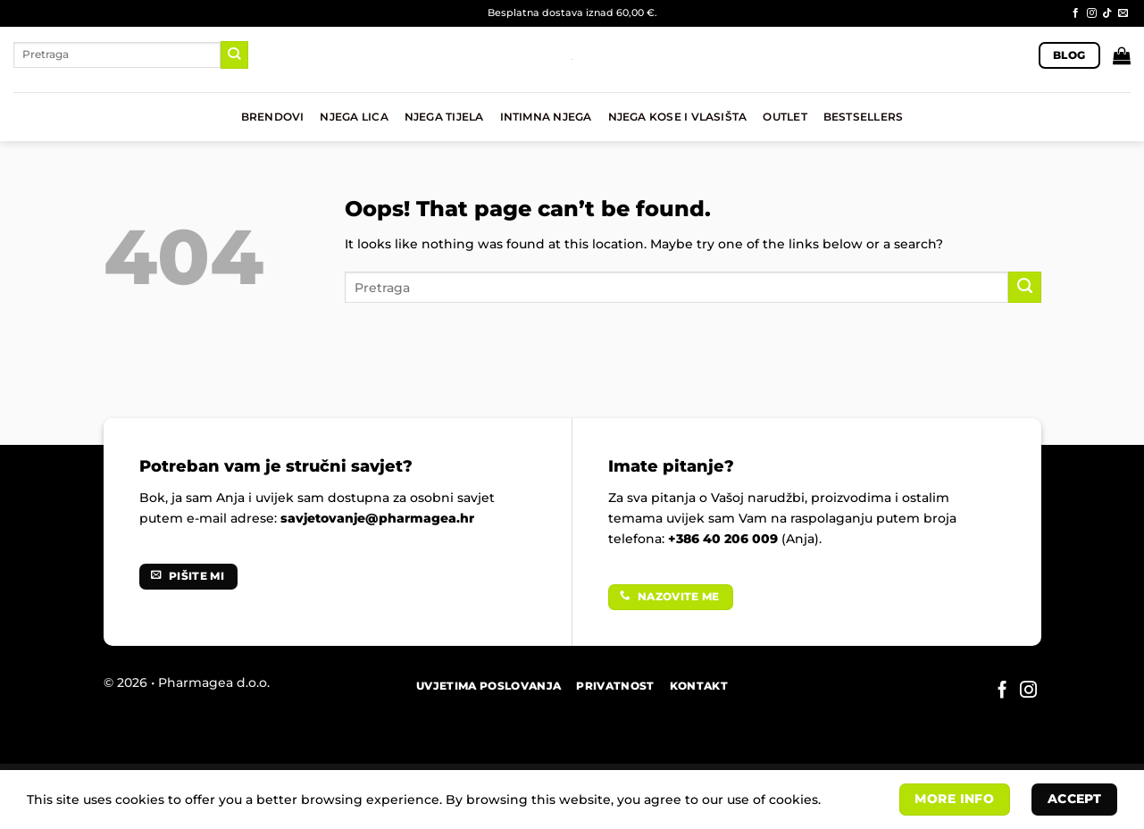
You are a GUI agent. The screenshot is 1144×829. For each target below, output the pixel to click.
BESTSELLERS (863, 117)
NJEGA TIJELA (444, 117)
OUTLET (784, 117)
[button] (1122, 55)
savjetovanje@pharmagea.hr (377, 518)
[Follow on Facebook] (1076, 13)
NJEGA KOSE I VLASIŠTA (677, 117)
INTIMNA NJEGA (546, 117)
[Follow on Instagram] (1092, 13)
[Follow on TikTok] (1107, 13)
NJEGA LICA (354, 117)
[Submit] (234, 54)
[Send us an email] (1123, 13)
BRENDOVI (273, 117)
